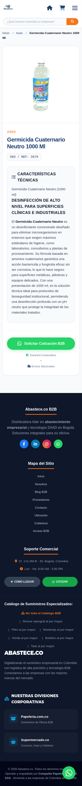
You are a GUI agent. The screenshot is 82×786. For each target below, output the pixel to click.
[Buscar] (72, 21)
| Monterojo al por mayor (57, 629)
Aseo (20, 33)
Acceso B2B (41, 531)
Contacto (41, 507)
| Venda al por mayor (23, 638)
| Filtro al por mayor (21, 629)
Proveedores (41, 499)
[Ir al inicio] (49, 7)
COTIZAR (60, 581)
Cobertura (40, 523)
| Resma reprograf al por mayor (40, 621)
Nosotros (41, 484)
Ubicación (41, 515)
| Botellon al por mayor (57, 638)
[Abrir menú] (75, 8)
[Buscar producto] (35, 21)
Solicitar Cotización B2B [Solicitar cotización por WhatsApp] (41, 343)
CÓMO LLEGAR (22, 581)
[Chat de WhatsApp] (68, 772)
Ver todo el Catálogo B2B (41, 613)
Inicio (5, 33)
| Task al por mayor (41, 646)
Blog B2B (41, 491)
